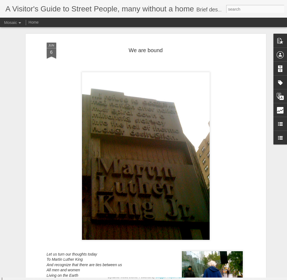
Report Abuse (176, 277)
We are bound (146, 29)
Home (34, 22)
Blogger (161, 277)
